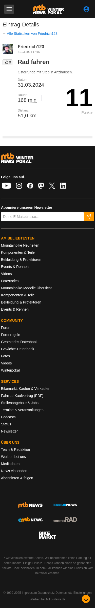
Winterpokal (10, 370)
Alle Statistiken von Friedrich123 (32, 33)
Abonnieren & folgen (17, 478)
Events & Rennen (15, 267)
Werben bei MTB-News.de (47, 599)
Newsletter (9, 431)
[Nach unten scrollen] (86, 599)
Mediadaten (10, 464)
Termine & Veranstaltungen (22, 410)
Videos (6, 274)
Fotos (5, 356)
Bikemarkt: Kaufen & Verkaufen (25, 389)
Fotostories (9, 281)
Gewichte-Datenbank (17, 349)
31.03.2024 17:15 (29, 51)
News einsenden (14, 471)
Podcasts (8, 417)
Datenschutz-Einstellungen (73, 593)
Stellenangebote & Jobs (20, 403)
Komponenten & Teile (18, 252)
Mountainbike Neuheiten (20, 245)
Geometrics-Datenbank (19, 342)
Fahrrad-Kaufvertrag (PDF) (22, 396)
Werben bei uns (13, 457)
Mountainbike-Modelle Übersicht (26, 288)
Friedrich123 (31, 46)
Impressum (29, 593)
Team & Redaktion (15, 449)
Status (6, 424)
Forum (6, 328)
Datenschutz (46, 593)
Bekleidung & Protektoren (21, 260)
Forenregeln (10, 335)
